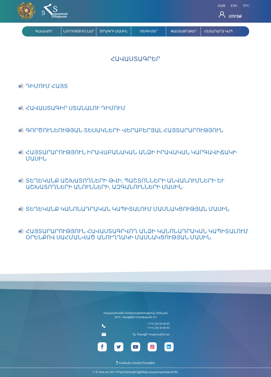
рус (246, 5)
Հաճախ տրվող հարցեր (135, 363)
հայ (221, 5)
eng (234, 5)
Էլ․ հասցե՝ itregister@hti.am (136, 334)
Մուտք (230, 14)
